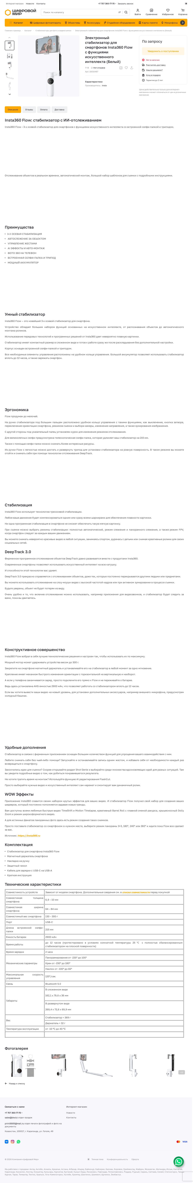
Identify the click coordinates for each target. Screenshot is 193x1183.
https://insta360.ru (29, 835)
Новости (70, 1112)
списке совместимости (136, 892)
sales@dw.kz (11, 1117)
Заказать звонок (125, 3)
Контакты (71, 1117)
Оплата (43, 109)
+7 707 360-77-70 (106, 3)
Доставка (59, 109)
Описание (13, 109)
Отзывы (29, 109)
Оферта (135, 1159)
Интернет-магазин (76, 1106)
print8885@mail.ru (14, 1123)
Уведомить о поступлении (163, 51)
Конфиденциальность (117, 1159)
